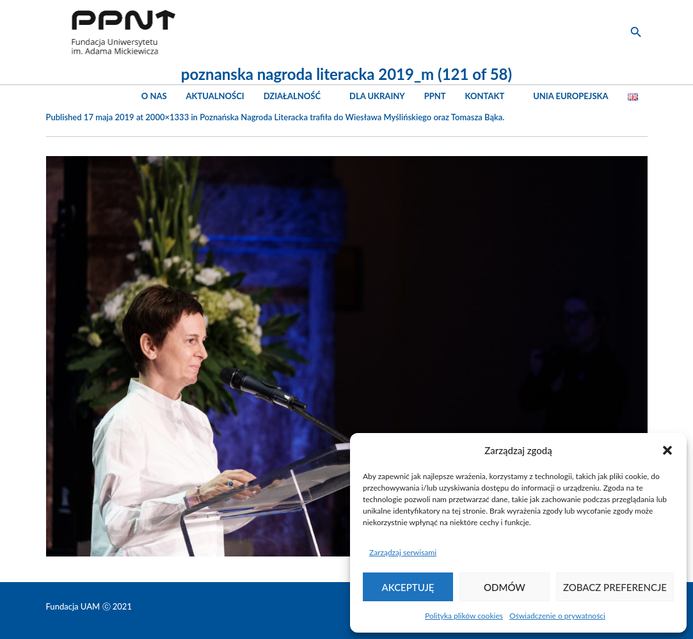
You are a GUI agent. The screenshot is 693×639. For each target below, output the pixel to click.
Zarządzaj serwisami (402, 552)
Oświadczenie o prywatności (557, 615)
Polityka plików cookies (464, 615)
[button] (667, 450)
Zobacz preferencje (615, 587)
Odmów (504, 587)
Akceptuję (408, 587)
